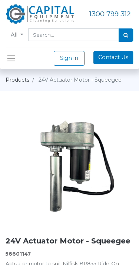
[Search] (126, 35)
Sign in (69, 58)
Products (17, 79)
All (15, 34)
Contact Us (113, 57)
